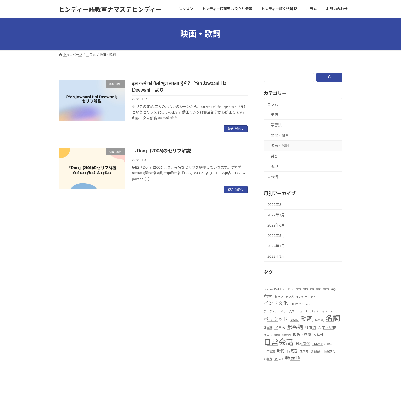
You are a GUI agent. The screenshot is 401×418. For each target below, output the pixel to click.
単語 (274, 114)
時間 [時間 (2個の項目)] (280, 351)
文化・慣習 (280, 135)
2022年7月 (276, 214)
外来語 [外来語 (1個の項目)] (268, 327)
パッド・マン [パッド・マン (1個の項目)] (318, 311)
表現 (274, 166)
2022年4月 (276, 246)
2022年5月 (276, 235)
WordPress (155, 409)
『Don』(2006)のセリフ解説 (161, 150)
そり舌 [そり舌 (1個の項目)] (289, 296)
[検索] (329, 77)
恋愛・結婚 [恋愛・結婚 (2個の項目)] (327, 327)
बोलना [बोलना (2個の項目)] (268, 296)
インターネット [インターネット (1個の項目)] (306, 296)
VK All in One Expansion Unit (215, 409)
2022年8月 (276, 204)
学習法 (276, 125)
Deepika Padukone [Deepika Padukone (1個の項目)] (275, 288)
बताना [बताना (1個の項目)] (326, 288)
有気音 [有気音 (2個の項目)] (292, 351)
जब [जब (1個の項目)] (312, 288)
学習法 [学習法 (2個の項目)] (279, 327)
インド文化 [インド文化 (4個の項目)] (276, 303)
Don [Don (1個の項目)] (291, 288)
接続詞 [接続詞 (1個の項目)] (286, 334)
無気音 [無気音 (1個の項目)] (304, 351)
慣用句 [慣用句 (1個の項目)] (268, 334)
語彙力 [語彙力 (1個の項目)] (268, 358)
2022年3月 (276, 256)
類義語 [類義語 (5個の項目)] (292, 358)
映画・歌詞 (280, 145)
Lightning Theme (181, 409)
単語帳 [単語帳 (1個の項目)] (319, 319)
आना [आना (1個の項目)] (298, 288)
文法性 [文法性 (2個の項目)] (319, 334)
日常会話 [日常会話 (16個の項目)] (278, 341)
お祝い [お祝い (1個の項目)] (279, 296)
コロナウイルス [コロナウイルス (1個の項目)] (300, 304)
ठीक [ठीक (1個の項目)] (318, 288)
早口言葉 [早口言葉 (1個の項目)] (269, 351)
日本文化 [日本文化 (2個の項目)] (303, 343)
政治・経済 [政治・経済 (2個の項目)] (302, 334)
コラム (272, 104)
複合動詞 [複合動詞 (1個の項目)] (316, 351)
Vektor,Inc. (246, 409)
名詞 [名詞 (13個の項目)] (333, 318)
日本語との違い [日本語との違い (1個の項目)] (322, 343)
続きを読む (235, 129)
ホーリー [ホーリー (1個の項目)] (335, 311)
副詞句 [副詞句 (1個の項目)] (294, 319)
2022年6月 (276, 225)
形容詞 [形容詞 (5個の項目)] (295, 326)
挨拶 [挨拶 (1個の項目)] (277, 334)
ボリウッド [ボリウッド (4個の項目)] (276, 319)
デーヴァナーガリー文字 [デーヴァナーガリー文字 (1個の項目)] (279, 311)
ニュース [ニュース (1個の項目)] (302, 311)
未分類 (272, 177)
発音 (274, 156)
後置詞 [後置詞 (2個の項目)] (310, 327)
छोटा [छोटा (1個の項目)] (305, 288)
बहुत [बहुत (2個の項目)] (334, 288)
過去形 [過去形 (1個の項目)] (278, 358)
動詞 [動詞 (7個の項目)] (307, 318)
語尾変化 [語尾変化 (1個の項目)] (330, 351)
